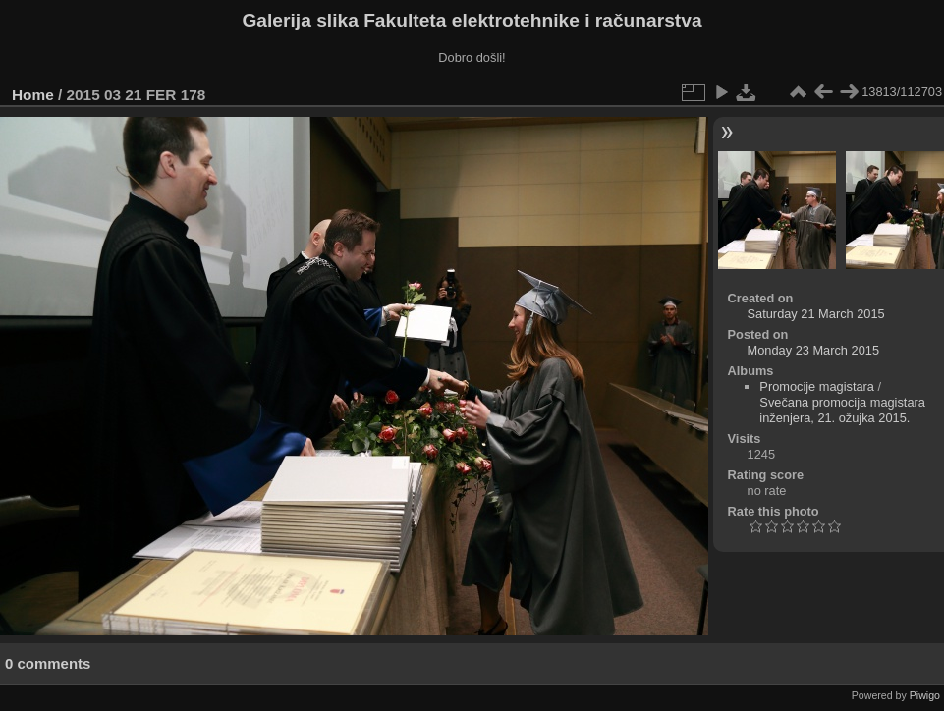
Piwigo (925, 695)
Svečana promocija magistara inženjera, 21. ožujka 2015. (842, 410)
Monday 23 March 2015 (813, 350)
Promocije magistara (816, 386)
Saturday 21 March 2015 (816, 313)
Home (33, 94)
